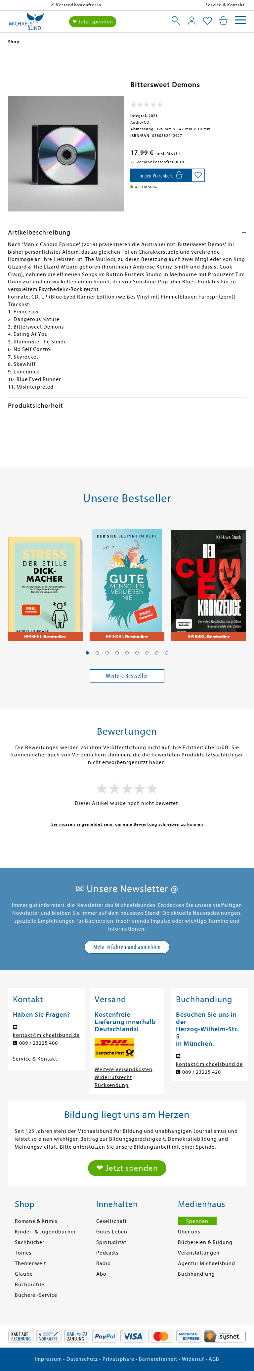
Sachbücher (29, 1242)
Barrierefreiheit (158, 1359)
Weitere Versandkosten (123, 1069)
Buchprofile (29, 1285)
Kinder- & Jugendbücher (45, 1232)
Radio (103, 1263)
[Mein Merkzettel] (207, 21)
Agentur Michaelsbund (206, 1263)
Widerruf (193, 1359)
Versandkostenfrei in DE (39, 4)
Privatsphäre (118, 1359)
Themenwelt (30, 1263)
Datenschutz (82, 1359)
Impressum (48, 1359)
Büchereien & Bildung (205, 1242)
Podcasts (107, 1253)
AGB (214, 1359)
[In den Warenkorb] (160, 175)
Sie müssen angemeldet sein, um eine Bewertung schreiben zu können (127, 824)
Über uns (189, 1232)
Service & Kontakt (225, 4)
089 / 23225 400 (38, 1043)
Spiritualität (111, 1242)
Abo (101, 1274)
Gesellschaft (111, 1221)
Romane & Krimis (36, 1221)
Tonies (23, 1253)
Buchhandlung (196, 1274)
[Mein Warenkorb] (223, 20)
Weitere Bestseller (127, 676)
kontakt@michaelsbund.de (46, 1035)
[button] (87, 652)
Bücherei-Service (36, 1295)
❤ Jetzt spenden (92, 22)
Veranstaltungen (199, 1253)
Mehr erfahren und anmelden (127, 947)
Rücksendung (112, 1085)
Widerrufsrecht (113, 1077)
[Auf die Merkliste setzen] (198, 175)
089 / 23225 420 (201, 1072)
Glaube (24, 1274)
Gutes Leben (111, 1232)
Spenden (197, 1221)
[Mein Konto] (191, 20)
